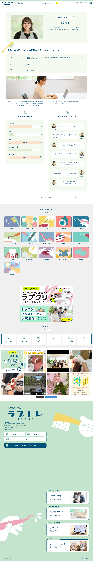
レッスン (54, 339)
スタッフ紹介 (69, 339)
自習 (38, 339)
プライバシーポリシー (8, 558)
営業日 (81, 3)
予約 (77, 3)
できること (24, 339)
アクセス (86, 3)
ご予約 (16, 439)
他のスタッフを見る (59, 197)
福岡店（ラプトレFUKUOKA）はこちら (21, 445)
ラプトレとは (9, 339)
